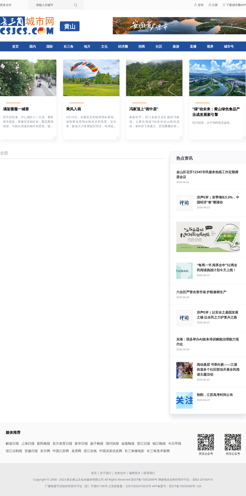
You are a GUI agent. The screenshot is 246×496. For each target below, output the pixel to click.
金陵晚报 (127, 443)
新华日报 (81, 443)
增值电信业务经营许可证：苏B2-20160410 (185, 479)
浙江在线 (90, 451)
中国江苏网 (60, 451)
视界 (210, 46)
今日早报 (174, 443)
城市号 (229, 46)
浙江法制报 (14, 451)
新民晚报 (43, 443)
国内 (32, 46)
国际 (49, 46)
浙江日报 (143, 443)
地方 (87, 46)
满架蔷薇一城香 (16, 108)
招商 (141, 46)
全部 (4, 153)
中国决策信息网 (110, 451)
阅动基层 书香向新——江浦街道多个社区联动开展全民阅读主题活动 (218, 369)
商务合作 (5, 5)
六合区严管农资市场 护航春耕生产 (201, 292)
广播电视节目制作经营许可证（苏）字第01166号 (76, 486)
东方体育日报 (62, 443)
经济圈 (123, 46)
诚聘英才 (134, 473)
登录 (199, 5)
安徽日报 (31, 451)
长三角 (68, 46)
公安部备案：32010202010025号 (130, 486)
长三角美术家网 (158, 451)
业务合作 (120, 473)
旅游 (176, 46)
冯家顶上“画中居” (143, 108)
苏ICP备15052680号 (144, 479)
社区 (159, 46)
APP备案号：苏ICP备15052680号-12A (176, 486)
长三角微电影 (134, 451)
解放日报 (12, 443)
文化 (104, 46)
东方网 (45, 451)
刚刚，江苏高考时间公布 (215, 394)
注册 (213, 5)
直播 (193, 46)
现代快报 (112, 443)
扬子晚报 (96, 443)
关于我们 (105, 473)
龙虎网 (76, 451)
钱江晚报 (159, 443)
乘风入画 (73, 108)
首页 (15, 46)
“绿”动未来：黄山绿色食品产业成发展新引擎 (216, 111)
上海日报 (27, 443)
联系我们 (149, 473)
